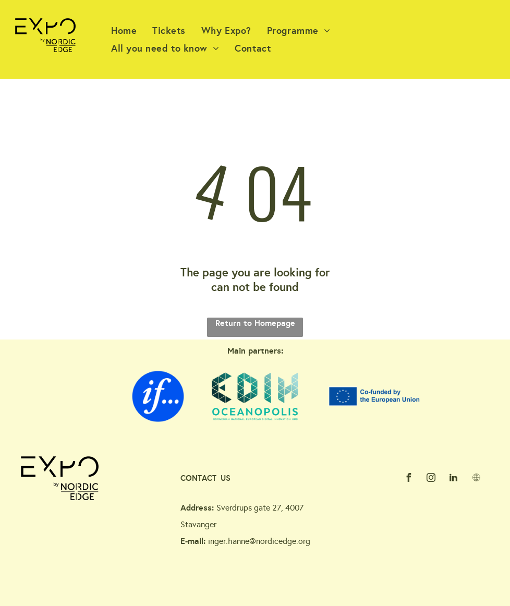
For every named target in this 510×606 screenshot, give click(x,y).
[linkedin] (453, 479)
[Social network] (476, 479)
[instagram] (431, 479)
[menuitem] (123, 30)
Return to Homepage (255, 323)
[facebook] (409, 479)
